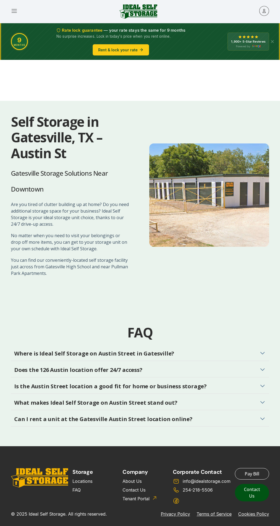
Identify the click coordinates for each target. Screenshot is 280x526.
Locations (82, 481)
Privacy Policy (175, 514)
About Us (132, 481)
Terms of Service (214, 514)
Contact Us (133, 490)
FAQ (76, 490)
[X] (272, 41)
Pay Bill (252, 474)
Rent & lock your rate (121, 50)
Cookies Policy (253, 514)
